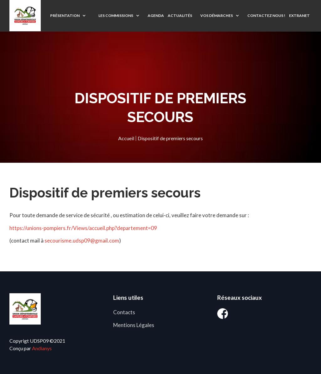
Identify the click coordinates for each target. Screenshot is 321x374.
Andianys (42, 348)
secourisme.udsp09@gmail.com (82, 240)
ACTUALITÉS (180, 15)
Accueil (126, 138)
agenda (156, 15)
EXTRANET (299, 15)
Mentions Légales (133, 325)
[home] (25, 15)
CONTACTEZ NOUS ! (266, 15)
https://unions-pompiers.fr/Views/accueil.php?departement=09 (83, 228)
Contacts (124, 312)
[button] (68, 16)
